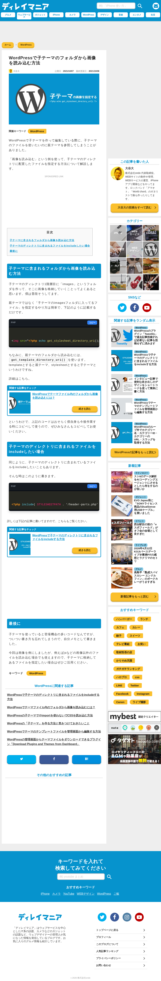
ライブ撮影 (139, 702)
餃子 (118, 635)
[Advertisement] (80, 31)
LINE (119, 685)
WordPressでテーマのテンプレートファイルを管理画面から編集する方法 (54, 731)
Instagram (143, 693)
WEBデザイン (86, 893)
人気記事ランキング (107, 951)
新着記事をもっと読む (134, 596)
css (137, 677)
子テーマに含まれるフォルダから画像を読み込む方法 (42, 240)
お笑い (141, 643)
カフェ (120, 627)
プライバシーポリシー (108, 958)
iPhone (45, 893)
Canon (120, 702)
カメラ (56, 893)
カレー (136, 627)
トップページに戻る (107, 930)
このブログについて (107, 944)
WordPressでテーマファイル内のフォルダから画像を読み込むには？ (51, 707)
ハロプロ (121, 677)
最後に (14, 251)
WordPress (37, 131)
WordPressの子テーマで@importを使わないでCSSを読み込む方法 (50, 715)
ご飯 (116, 893)
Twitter (134, 685)
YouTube (68, 893)
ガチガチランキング (128, 668)
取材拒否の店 (124, 652)
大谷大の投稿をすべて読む (134, 207)
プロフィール (103, 937)
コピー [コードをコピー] (92, 322)
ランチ (144, 619)
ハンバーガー (124, 619)
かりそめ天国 (124, 660)
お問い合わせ (103, 965)
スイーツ (135, 635)
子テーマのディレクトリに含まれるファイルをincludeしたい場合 (50, 245)
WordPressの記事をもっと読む (134, 452)
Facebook (122, 693)
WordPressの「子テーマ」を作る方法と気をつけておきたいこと (48, 723)
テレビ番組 (122, 643)
